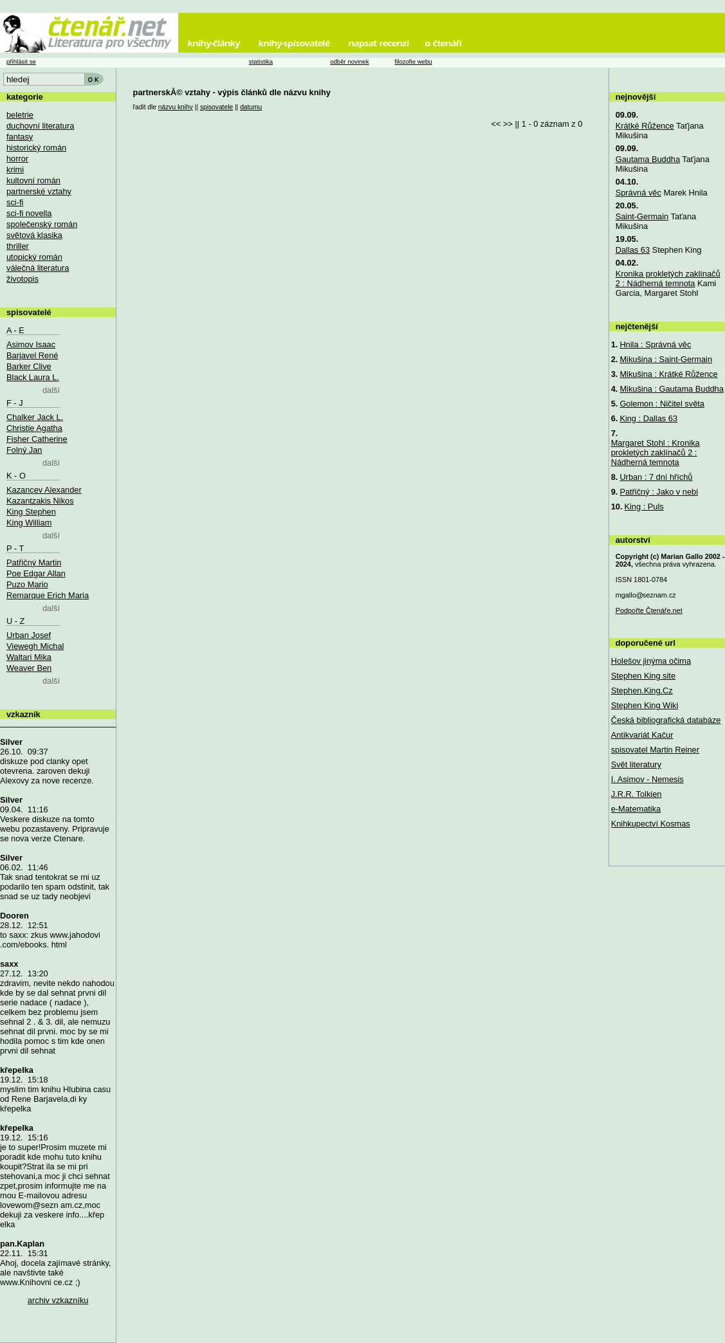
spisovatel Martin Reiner (655, 749)
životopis (22, 279)
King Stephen (31, 511)
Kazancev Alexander (44, 490)
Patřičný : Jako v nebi (658, 492)
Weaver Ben (28, 668)
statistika (261, 61)
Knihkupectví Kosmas (650, 823)
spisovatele (216, 107)
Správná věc (638, 192)
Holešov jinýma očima (651, 661)
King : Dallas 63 (648, 418)
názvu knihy (175, 107)
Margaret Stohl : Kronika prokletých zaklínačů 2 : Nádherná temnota (655, 452)
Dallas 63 (633, 250)
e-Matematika (636, 809)
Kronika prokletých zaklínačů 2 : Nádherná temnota (668, 278)
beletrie (19, 115)
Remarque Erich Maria (47, 595)
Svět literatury (636, 764)
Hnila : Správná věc (655, 344)
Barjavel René (32, 355)
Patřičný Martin (33, 562)
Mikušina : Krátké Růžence (668, 374)
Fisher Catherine (37, 439)
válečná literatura (37, 268)
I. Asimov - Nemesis (647, 779)
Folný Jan (24, 450)
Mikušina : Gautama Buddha (671, 389)
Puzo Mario (27, 584)
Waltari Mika (28, 657)
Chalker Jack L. (34, 417)
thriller (17, 246)
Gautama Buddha (648, 159)
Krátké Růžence (645, 126)
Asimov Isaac (30, 344)
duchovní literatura (40, 126)
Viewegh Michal (35, 646)
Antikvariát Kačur (642, 735)
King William (28, 522)
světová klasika (34, 235)
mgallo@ (646, 595)
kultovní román (33, 180)
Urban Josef (28, 635)
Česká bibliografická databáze (666, 720)
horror (17, 158)
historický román (36, 147)
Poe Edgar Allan (36, 573)
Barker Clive (28, 366)
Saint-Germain (642, 216)
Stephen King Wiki (645, 705)
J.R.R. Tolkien (636, 794)
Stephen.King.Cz (642, 690)
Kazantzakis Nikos (40, 501)
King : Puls (643, 506)
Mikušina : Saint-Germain (665, 359)
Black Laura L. (32, 377)
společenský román (41, 224)
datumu (251, 107)
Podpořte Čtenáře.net (649, 610)
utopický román (34, 257)
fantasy (19, 137)
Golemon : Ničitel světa (661, 403)
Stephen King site (643, 676)
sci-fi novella (28, 213)
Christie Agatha (34, 428)
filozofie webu (413, 61)
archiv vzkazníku (58, 1300)
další (51, 390)
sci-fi (14, 202)
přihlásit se (21, 61)
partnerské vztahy (38, 191)
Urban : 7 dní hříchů (655, 477)
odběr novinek (349, 61)
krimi (15, 169)
